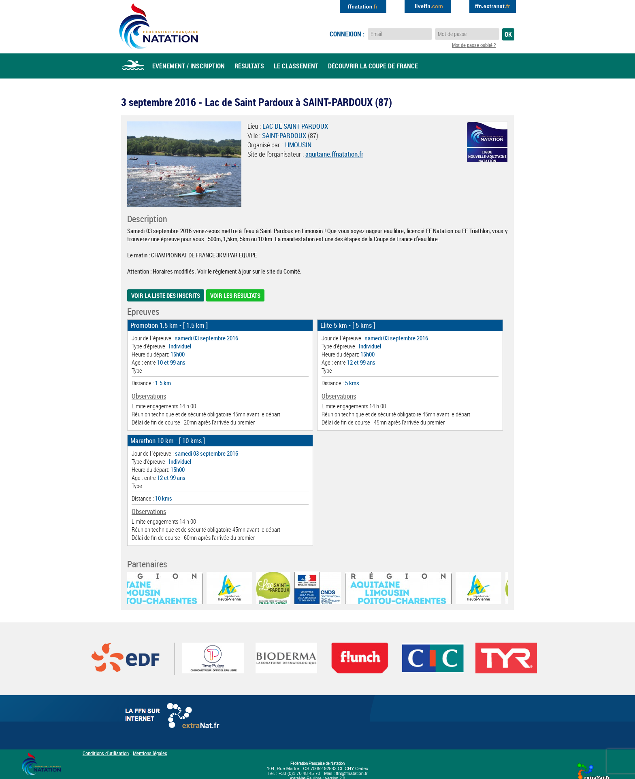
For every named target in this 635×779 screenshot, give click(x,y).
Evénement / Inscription (188, 66)
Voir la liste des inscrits (165, 295)
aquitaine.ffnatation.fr (334, 154)
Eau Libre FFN (158, 26)
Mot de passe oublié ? (474, 45)
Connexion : (347, 34)
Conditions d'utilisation (106, 753)
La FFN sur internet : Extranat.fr (173, 717)
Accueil (133, 66)
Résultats (249, 66)
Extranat (492, 6)
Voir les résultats (235, 295)
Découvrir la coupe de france (373, 66)
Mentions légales (150, 753)
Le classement (296, 66)
